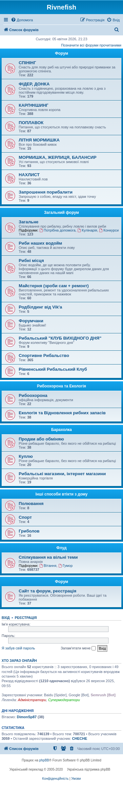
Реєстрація (26, 618)
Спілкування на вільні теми (48, 557)
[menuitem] (22, 20)
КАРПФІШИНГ (34, 105)
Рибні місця (31, 260)
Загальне (28, 221)
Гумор (65, 566)
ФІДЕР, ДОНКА (34, 84)
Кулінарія (87, 230)
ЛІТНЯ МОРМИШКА (39, 140)
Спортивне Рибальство (44, 355)
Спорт (25, 517)
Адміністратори (32, 700)
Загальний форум (61, 212)
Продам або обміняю (41, 439)
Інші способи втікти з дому (61, 494)
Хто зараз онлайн (19, 661)
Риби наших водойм (40, 243)
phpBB (44, 760)
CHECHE (79, 738)
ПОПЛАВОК (31, 122)
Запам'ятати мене (78, 648)
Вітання (47, 566)
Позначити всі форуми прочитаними (91, 45)
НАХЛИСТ (29, 174)
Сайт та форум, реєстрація (47, 591)
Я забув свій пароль (18, 648)
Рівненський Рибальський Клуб (53, 369)
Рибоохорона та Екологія (61, 386)
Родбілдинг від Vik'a (40, 307)
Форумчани (31, 320)
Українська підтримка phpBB (88, 769)
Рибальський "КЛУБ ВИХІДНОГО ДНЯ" (60, 338)
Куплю (26, 456)
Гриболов (29, 531)
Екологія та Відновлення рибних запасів (62, 412)
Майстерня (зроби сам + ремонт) (54, 285)
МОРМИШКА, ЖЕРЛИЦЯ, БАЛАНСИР (57, 157)
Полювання (31, 503)
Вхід (6, 618)
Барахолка (61, 429)
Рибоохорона (33, 395)
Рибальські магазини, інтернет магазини (62, 473)
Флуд (61, 548)
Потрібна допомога (57, 230)
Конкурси (109, 230)
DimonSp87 (27, 717)
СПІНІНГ (27, 62)
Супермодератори (64, 700)
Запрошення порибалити (45, 192)
